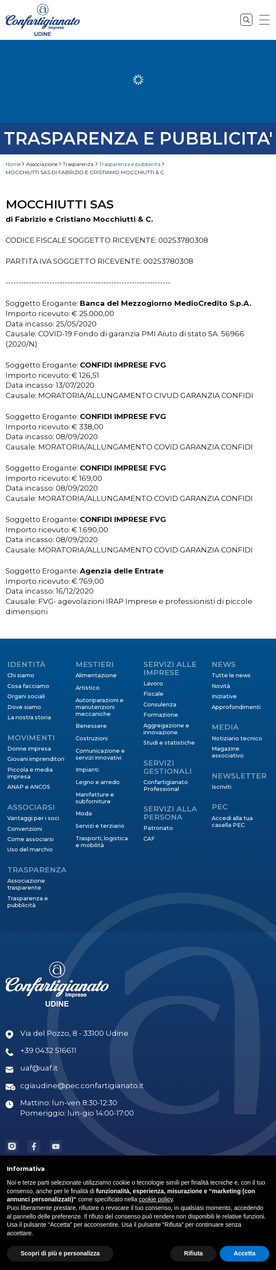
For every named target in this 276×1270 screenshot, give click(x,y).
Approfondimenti (236, 707)
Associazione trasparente (26, 884)
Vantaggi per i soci (33, 818)
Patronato (158, 828)
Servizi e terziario (100, 826)
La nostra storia (29, 717)
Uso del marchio (30, 849)
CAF (149, 839)
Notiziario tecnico (237, 738)
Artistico (88, 688)
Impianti (87, 769)
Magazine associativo (228, 752)
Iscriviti (221, 787)
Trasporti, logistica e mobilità (102, 841)
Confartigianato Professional (165, 785)
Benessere (91, 726)
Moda (84, 813)
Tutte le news (231, 675)
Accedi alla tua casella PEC (232, 821)
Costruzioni (92, 738)
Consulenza (159, 704)
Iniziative (224, 696)
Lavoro (153, 683)
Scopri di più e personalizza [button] (60, 1253)
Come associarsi (30, 839)
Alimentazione (96, 675)
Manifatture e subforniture (95, 798)
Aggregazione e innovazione (166, 729)
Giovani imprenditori (35, 759)
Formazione (160, 715)
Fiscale (153, 694)
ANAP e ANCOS (28, 787)
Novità (221, 686)
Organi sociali (26, 696)
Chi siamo (20, 675)
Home (13, 164)
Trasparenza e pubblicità (130, 164)
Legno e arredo (98, 782)
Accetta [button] (244, 1253)
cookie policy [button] (156, 1199)
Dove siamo (24, 707)
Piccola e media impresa (30, 773)
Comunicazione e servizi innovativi (100, 754)
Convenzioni (24, 829)
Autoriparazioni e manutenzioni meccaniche (100, 707)
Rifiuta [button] (193, 1253)
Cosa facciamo (28, 686)
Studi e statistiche (169, 742)
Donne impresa (29, 748)
